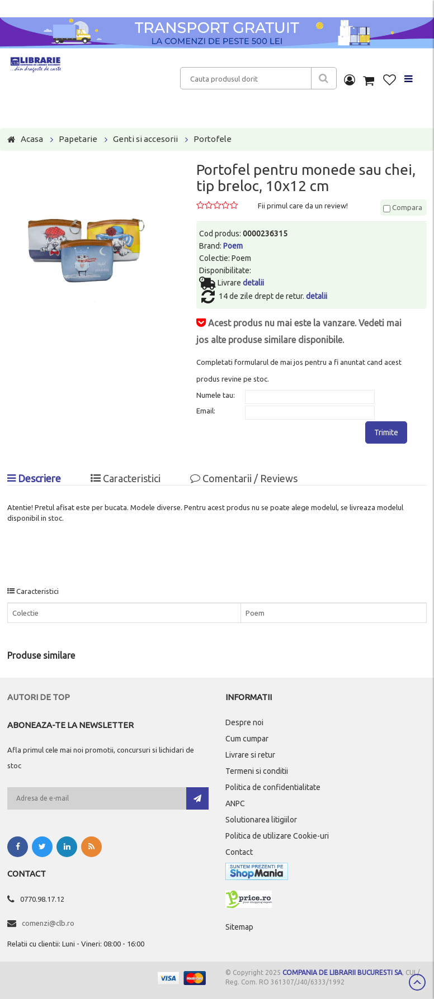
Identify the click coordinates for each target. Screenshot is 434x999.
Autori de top (38, 697)
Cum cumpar (246, 738)
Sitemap (239, 926)
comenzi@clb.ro (48, 923)
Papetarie (78, 139)
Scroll (417, 982)
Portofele (213, 139)
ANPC (235, 803)
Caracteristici (126, 478)
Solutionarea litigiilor (261, 819)
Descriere (34, 478)
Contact (239, 852)
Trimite (386, 432)
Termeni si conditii (256, 771)
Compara (402, 207)
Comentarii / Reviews (244, 478)
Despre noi (244, 722)
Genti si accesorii (145, 139)
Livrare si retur (250, 754)
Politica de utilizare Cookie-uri (277, 835)
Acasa (32, 139)
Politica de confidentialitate (272, 787)
